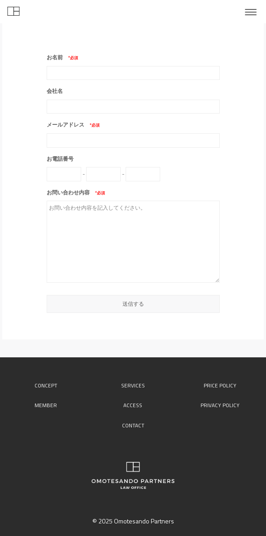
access (132, 405)
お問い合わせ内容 (71, 192)
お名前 (57, 57)
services (133, 386)
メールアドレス (68, 124)
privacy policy (220, 405)
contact (133, 426)
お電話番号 (60, 158)
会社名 (55, 91)
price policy (220, 386)
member (46, 405)
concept (46, 386)
